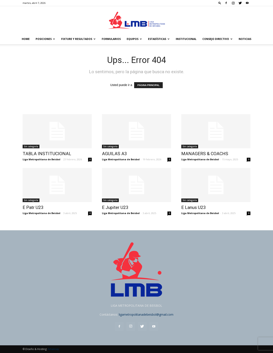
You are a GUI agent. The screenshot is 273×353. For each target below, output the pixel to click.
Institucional (186, 39)
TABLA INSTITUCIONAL (47, 153)
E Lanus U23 (193, 207)
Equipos (134, 39)
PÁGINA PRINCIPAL (148, 85)
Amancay (53, 349)
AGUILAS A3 (114, 153)
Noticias (245, 39)
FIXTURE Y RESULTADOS (78, 39)
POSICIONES (45, 39)
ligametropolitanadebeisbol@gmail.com (146, 314)
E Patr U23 (33, 207)
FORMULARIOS (111, 39)
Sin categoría (31, 146)
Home (26, 39)
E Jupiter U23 (115, 207)
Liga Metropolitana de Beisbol (41, 159)
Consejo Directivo (217, 39)
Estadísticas (159, 39)
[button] (219, 2)
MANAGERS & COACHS (204, 153)
